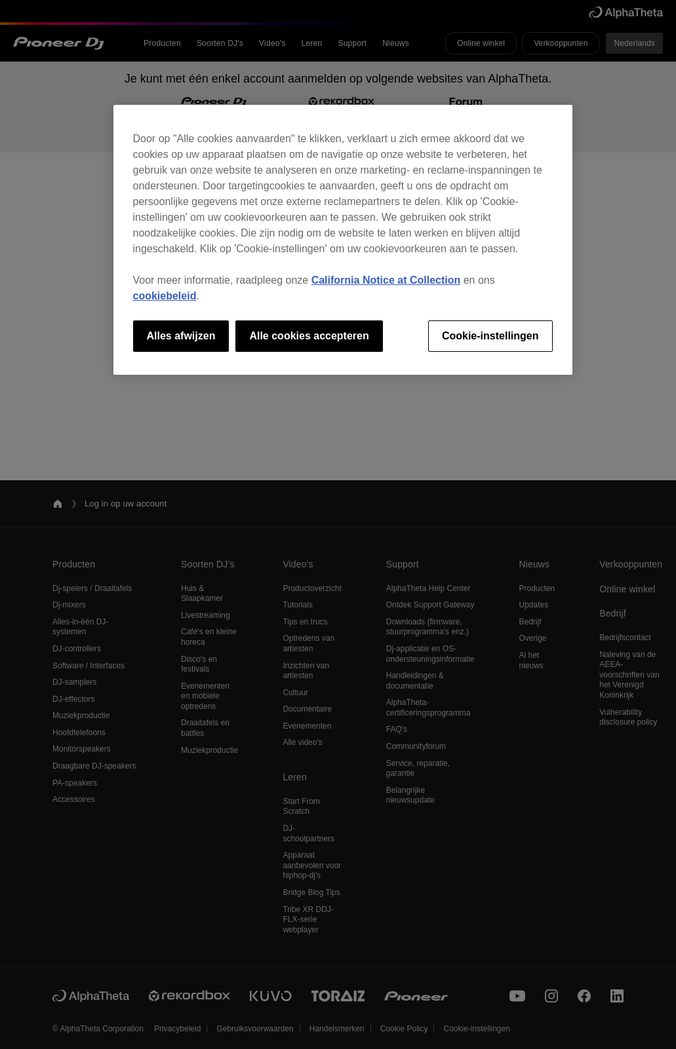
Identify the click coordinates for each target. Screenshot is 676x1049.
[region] (342, 240)
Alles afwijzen (181, 335)
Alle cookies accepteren (308, 335)
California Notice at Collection (386, 280)
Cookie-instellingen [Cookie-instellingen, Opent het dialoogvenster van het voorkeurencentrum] (490, 335)
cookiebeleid (165, 295)
